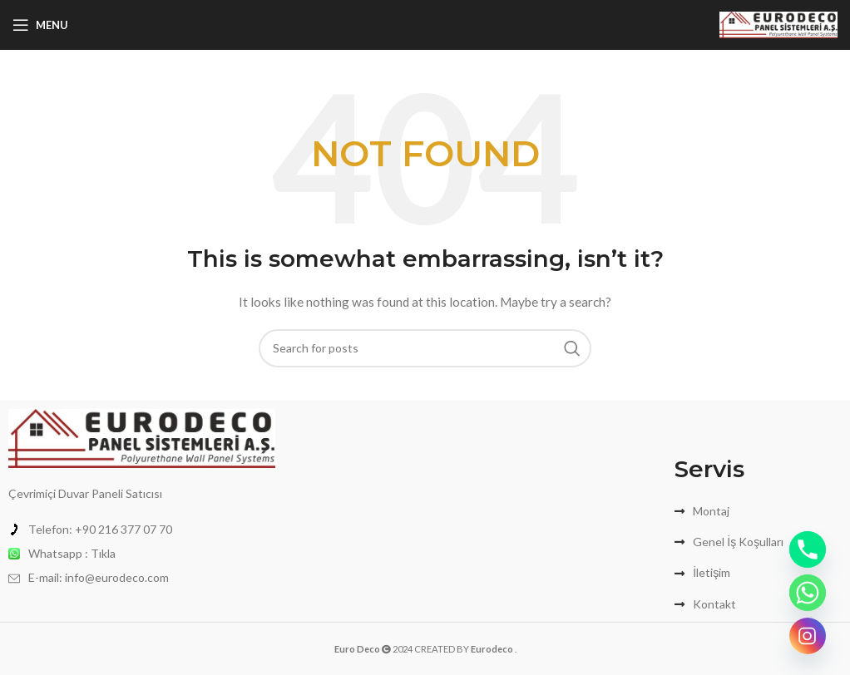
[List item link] (141, 529)
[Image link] (141, 437)
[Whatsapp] (807, 592)
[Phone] (807, 549)
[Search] (425, 348)
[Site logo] (778, 24)
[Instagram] (807, 636)
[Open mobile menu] (40, 25)
